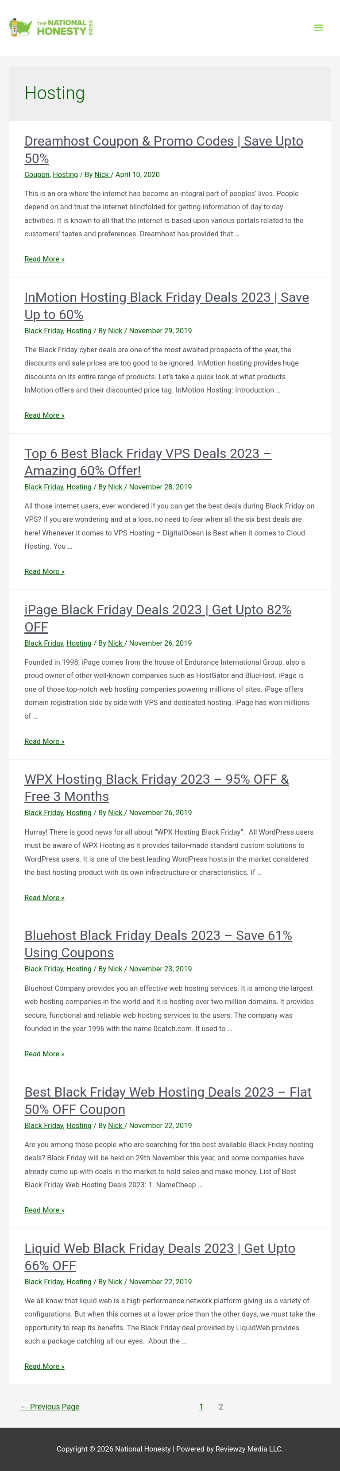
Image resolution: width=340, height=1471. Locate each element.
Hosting (65, 174)
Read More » (44, 259)
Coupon (37, 174)
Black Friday (43, 331)
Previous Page (49, 1406)
